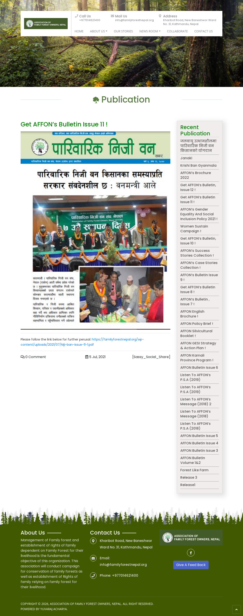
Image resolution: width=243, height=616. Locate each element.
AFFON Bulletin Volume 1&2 (192, 460)
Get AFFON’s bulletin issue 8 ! (197, 289)
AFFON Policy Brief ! (196, 323)
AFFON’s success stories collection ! (197, 253)
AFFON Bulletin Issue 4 (199, 443)
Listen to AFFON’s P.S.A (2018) (195, 426)
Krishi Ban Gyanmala (198, 165)
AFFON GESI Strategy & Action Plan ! (198, 345)
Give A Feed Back (191, 564)
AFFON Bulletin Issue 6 (199, 367)
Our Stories (123, 31)
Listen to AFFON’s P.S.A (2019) (195, 377)
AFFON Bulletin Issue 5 (199, 435)
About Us (97, 31)
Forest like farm (194, 470)
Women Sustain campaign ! (194, 229)
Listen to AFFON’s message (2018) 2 (195, 402)
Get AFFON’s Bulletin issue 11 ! (197, 199)
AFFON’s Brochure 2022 (195, 175)
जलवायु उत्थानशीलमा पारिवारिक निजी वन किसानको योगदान (198, 146)
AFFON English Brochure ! (192, 314)
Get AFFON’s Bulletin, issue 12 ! (198, 187)
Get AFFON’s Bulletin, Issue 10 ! (198, 241)
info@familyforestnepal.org (134, 20)
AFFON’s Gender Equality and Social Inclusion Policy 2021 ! (198, 214)
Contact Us (203, 31)
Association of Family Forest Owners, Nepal (85, 604)
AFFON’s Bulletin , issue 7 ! (195, 302)
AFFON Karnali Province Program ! (196, 358)
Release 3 (188, 477)
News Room (149, 31)
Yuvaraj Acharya (53, 609)
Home (79, 31)
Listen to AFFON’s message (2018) (195, 414)
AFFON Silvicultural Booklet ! (196, 333)
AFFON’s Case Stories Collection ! (199, 265)
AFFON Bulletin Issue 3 (199, 450)
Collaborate (177, 31)
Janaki (186, 158)
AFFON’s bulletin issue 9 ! (199, 277)
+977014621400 (89, 20)
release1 (187, 484)
